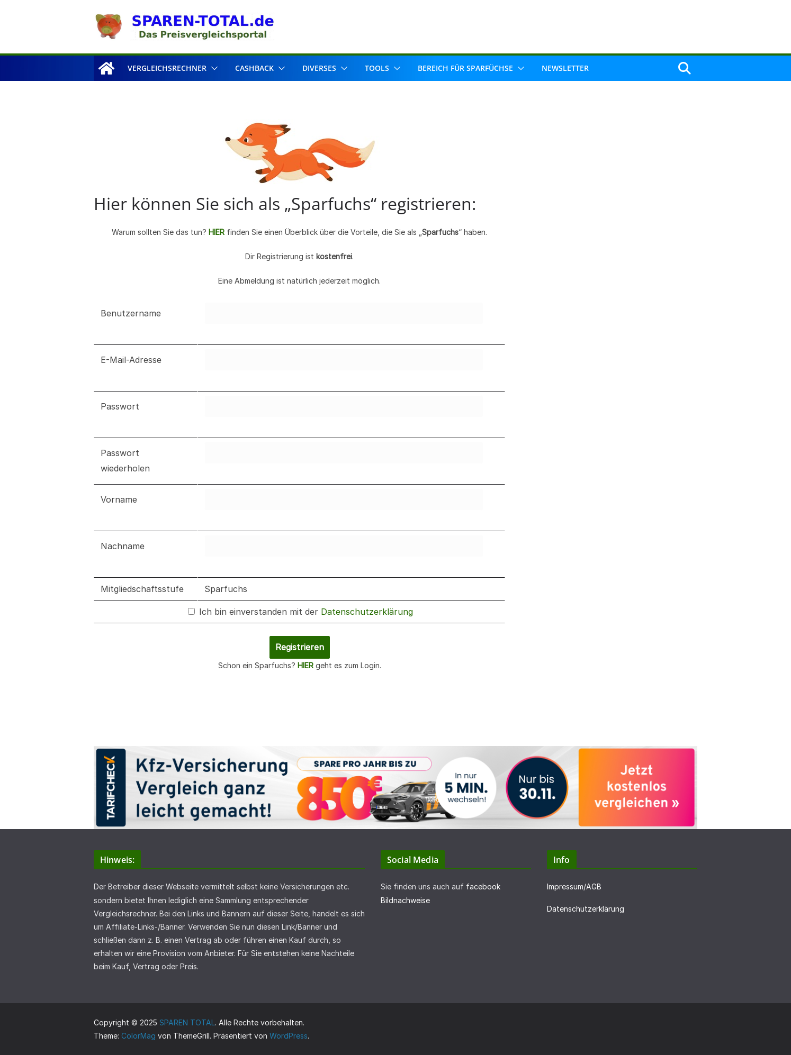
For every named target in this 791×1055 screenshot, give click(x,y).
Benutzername (131, 313)
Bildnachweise (405, 900)
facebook (483, 886)
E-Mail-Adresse (131, 359)
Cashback (254, 68)
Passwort (120, 406)
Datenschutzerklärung (367, 611)
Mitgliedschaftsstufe (142, 589)
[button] (212, 68)
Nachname (123, 546)
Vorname (119, 499)
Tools (377, 68)
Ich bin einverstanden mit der (300, 611)
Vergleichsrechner (167, 68)
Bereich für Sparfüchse (465, 68)
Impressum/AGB (574, 886)
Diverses (319, 68)
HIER (216, 232)
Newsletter (565, 68)
